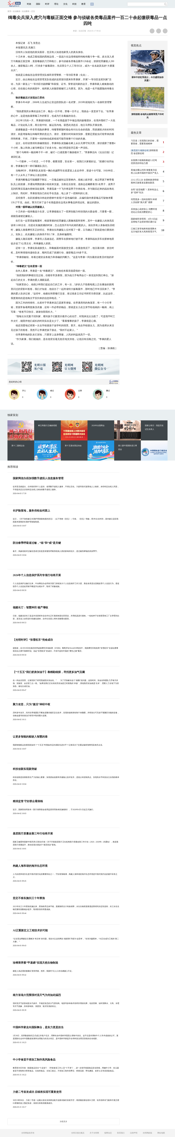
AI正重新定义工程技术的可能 (30, 930)
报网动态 (108, 1133)
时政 (29, 4)
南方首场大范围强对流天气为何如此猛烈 (37, 994)
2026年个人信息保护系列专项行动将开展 (37, 575)
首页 (9, 11)
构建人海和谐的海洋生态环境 (30, 865)
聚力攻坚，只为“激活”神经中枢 (31, 704)
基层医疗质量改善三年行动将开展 (33, 833)
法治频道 (16, 11)
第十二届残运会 (18, 446)
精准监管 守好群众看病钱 (28, 801)
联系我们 (121, 1133)
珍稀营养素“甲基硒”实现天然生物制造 (35, 962)
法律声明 (133, 1133)
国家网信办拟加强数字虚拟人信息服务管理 (38, 478)
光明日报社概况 (77, 1133)
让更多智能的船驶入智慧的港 (30, 736)
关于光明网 (94, 1133)
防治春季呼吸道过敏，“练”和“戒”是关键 (37, 542)
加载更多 (63, 1122)
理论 (56, 4)
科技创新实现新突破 (25, 768)
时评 (47, 4)
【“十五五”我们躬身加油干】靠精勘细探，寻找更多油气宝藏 (49, 672)
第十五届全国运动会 (73, 446)
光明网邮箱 (147, 1133)
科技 (74, 4)
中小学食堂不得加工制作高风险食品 (34, 1059)
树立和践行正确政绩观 (47, 426)
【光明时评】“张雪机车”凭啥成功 (33, 639)
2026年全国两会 (98, 426)
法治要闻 (25, 11)
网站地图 (161, 1133)
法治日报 (82, 31)
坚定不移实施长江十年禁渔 (29, 898)
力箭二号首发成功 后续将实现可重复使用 (37, 1091)
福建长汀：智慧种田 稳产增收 (30, 607)
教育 (83, 4)
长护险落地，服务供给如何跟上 (31, 510)
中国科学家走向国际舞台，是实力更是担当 (38, 1027)
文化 (65, 4)
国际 (38, 4)
